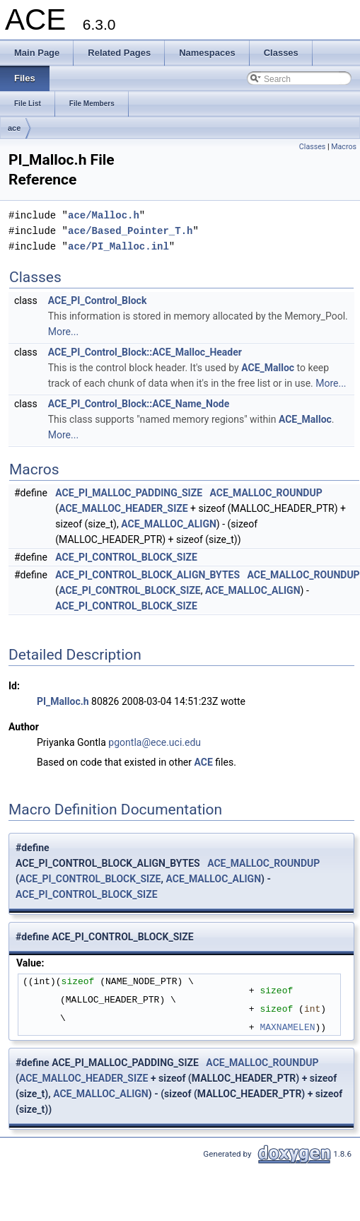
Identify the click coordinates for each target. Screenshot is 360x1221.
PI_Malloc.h (63, 701)
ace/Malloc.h (103, 215)
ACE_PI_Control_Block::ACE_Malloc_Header (145, 352)
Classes (312, 146)
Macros (343, 146)
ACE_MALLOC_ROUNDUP (266, 492)
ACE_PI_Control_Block (97, 300)
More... (63, 331)
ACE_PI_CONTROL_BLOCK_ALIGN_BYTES (147, 574)
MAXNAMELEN (287, 1027)
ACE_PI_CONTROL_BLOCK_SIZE (126, 557)
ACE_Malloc (267, 367)
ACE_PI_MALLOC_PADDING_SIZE (128, 492)
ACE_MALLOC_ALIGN (168, 524)
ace (14, 128)
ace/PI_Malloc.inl (118, 246)
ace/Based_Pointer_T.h (130, 231)
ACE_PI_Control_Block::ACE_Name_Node (139, 403)
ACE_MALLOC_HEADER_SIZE (123, 508)
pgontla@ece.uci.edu (154, 742)
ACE (203, 762)
